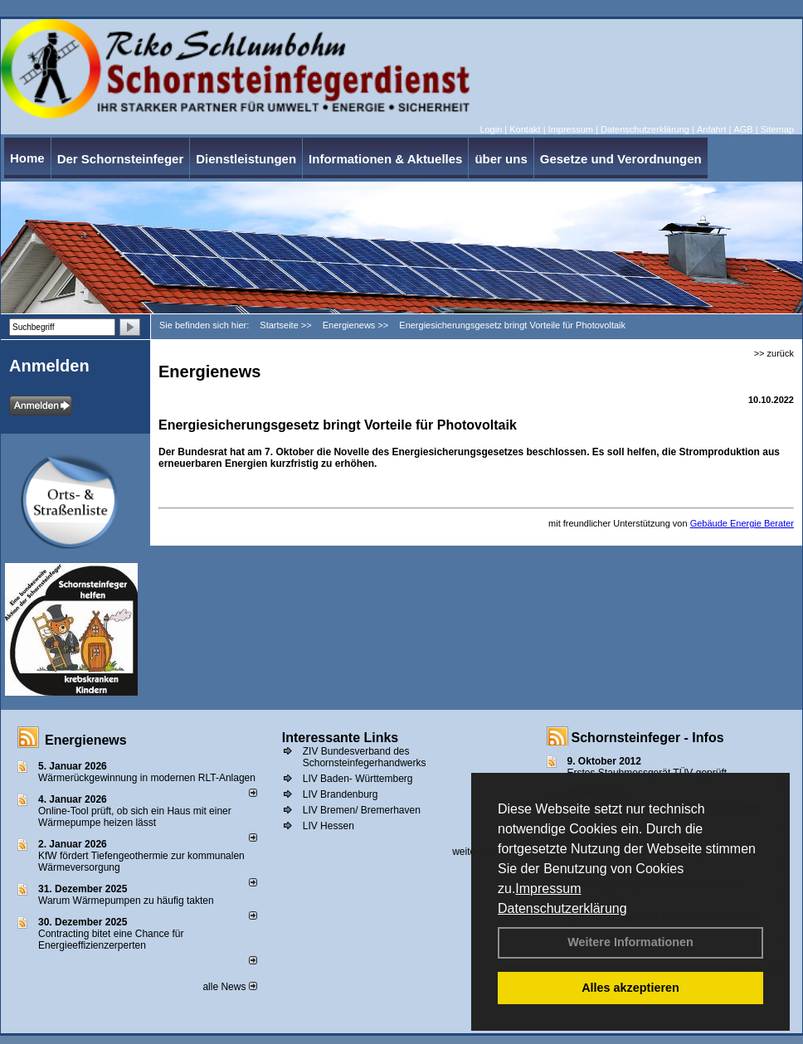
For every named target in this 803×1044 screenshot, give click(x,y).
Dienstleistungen (246, 159)
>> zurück (774, 353)
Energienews (86, 740)
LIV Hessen (328, 826)
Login (490, 129)
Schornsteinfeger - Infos (648, 738)
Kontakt (524, 129)
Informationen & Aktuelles (385, 159)
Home (27, 158)
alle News (229, 987)
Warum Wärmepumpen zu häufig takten (126, 900)
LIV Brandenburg (340, 794)
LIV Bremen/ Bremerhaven (362, 810)
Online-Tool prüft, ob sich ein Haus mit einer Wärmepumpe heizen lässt (134, 816)
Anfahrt (711, 129)
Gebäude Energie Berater (742, 523)
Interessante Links (340, 738)
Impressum (548, 888)
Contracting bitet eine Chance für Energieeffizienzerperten (110, 939)
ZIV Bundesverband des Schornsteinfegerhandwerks (364, 757)
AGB (742, 129)
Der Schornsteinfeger (120, 159)
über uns (500, 159)
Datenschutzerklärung (562, 908)
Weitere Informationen (630, 942)
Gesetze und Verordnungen (621, 159)
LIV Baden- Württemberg (358, 778)
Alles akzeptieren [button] (630, 987)
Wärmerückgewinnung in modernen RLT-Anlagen (147, 778)
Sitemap (777, 129)
